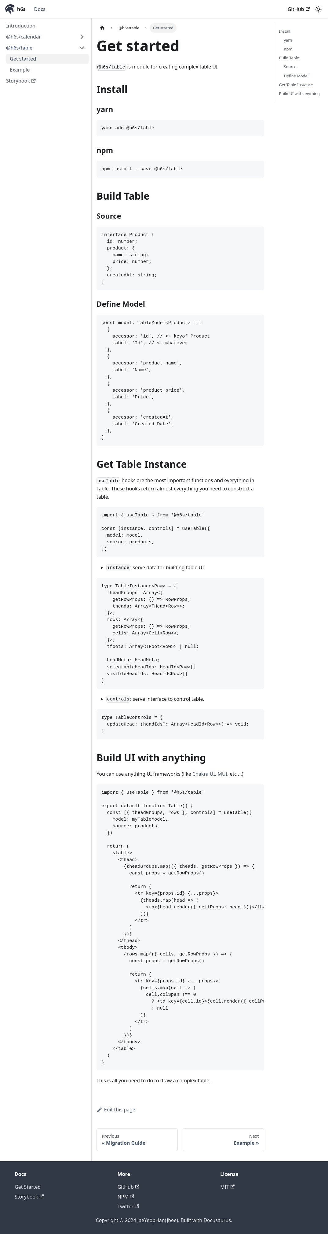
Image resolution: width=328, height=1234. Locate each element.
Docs (40, 9)
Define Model (296, 76)
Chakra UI (203, 773)
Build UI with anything (299, 93)
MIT (227, 1187)
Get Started (28, 1187)
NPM (126, 1196)
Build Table (289, 58)
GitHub (299, 9)
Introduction (20, 25)
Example (20, 69)
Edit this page (116, 1109)
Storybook (21, 80)
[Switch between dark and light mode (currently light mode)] (318, 9)
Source (290, 66)
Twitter (128, 1206)
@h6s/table (19, 47)
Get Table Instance (296, 84)
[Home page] (102, 28)
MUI (222, 773)
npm (288, 49)
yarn (288, 40)
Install (284, 31)
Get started (23, 58)
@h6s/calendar (23, 36)
